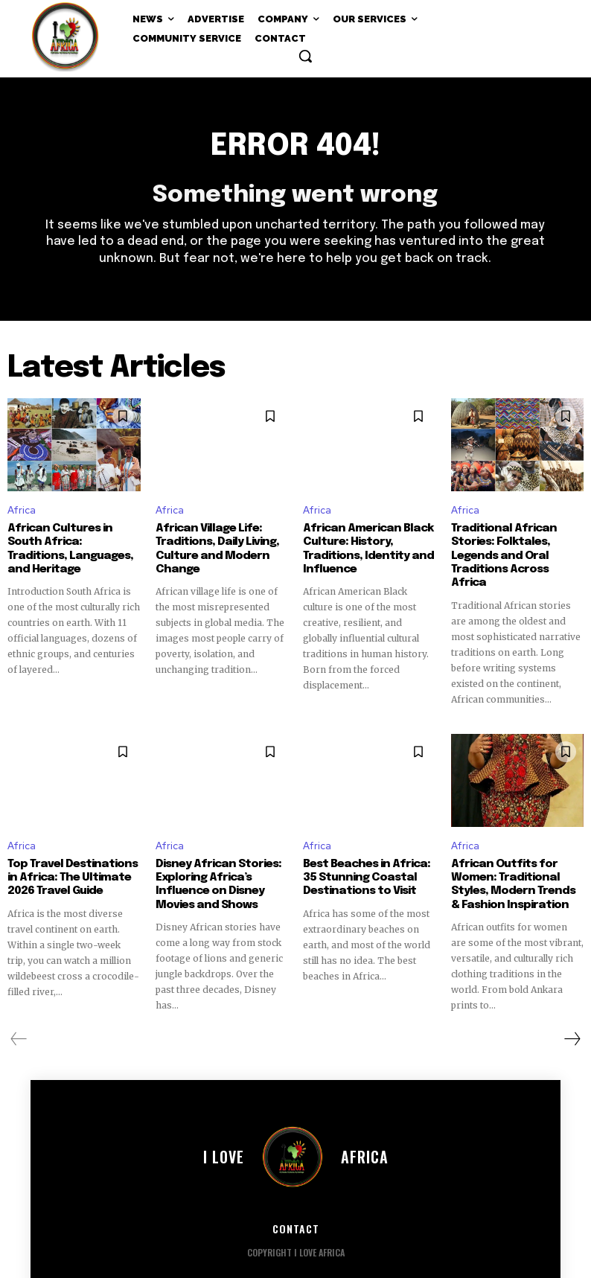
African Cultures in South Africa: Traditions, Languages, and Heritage (72, 542)
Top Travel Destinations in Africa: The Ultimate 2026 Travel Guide (69, 862)
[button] (305, 55)
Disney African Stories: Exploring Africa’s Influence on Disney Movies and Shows (215, 869)
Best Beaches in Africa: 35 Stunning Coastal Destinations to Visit (363, 862)
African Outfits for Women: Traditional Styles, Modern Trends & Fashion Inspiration (517, 869)
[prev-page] (19, 1023)
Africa (21, 511)
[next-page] (572, 1023)
